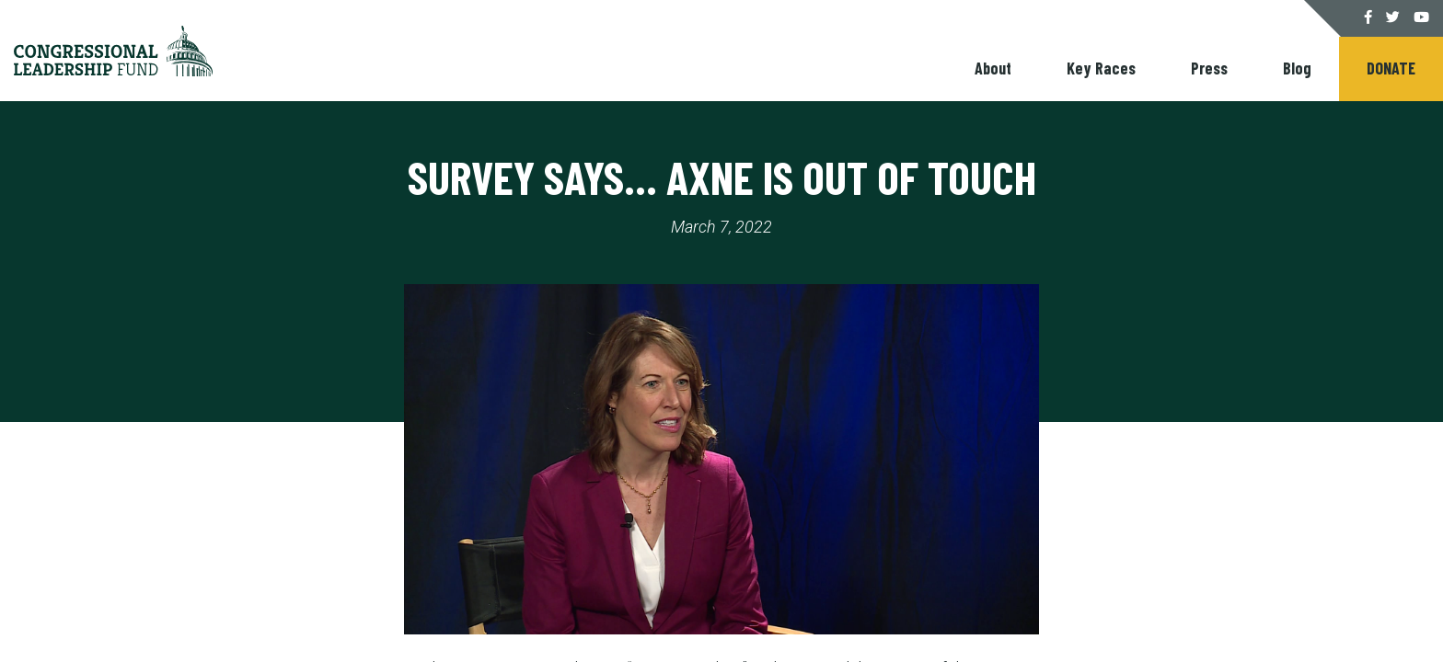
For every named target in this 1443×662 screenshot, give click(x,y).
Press (1209, 68)
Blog (1297, 68)
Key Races (1101, 68)
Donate (1391, 68)
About (993, 68)
